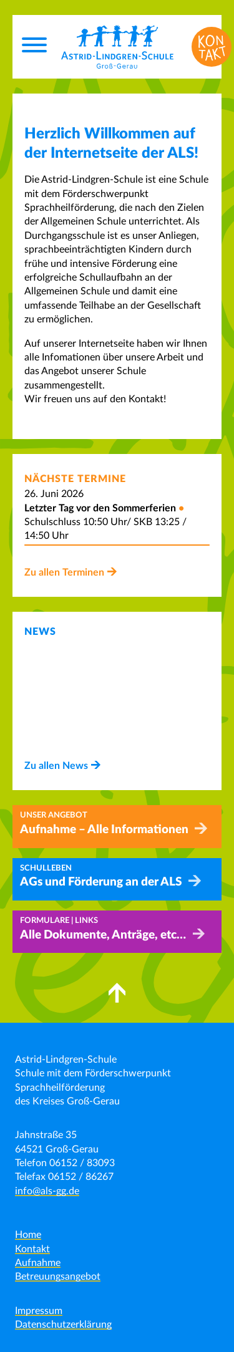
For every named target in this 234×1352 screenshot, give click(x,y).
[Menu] (34, 47)
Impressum (38, 1311)
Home (28, 1235)
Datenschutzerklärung (63, 1325)
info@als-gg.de (47, 1191)
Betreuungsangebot (57, 1277)
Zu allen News (56, 766)
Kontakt (32, 1249)
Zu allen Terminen (64, 572)
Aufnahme (38, 1263)
